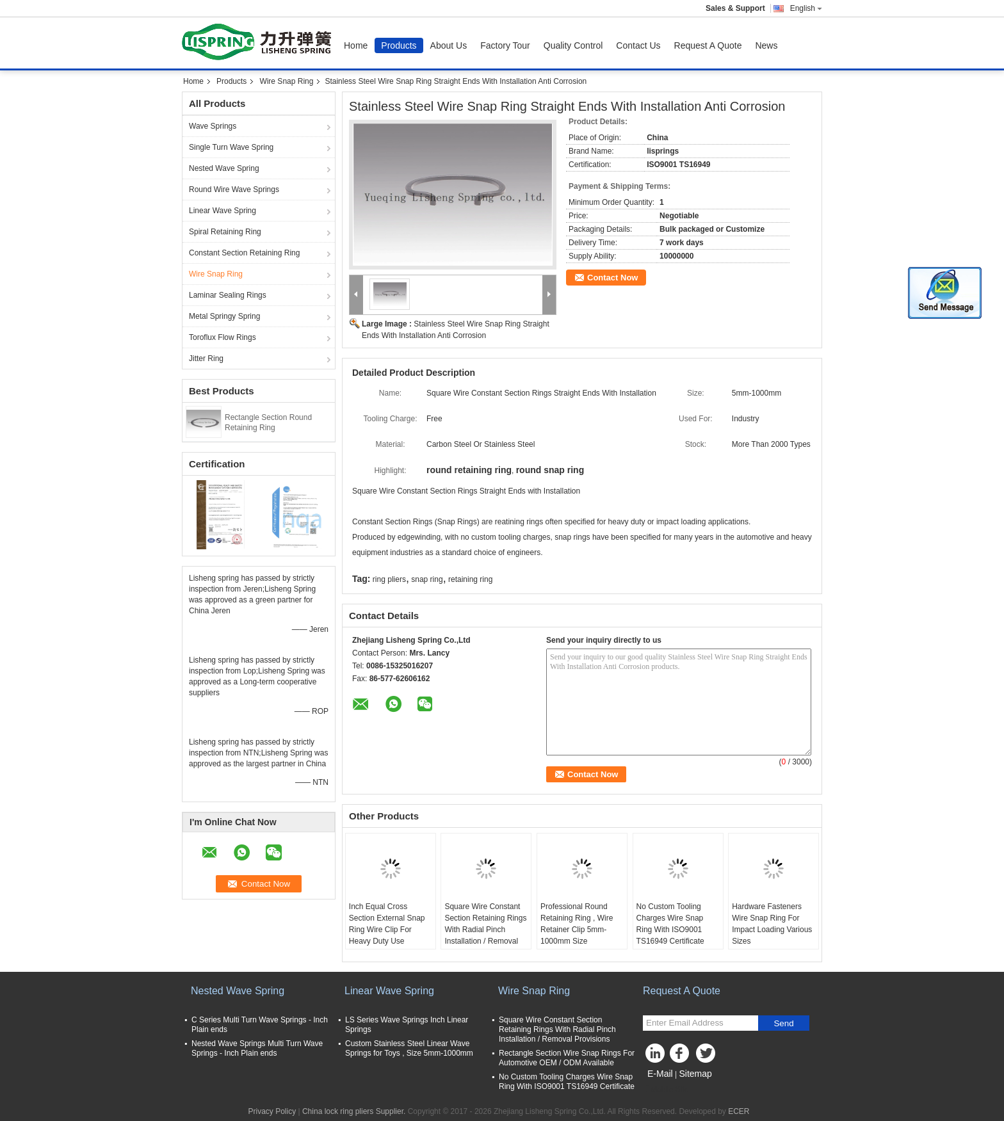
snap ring (426, 579)
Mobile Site (665, 1089)
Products (398, 45)
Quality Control (573, 45)
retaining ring (470, 579)
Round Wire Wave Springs (234, 189)
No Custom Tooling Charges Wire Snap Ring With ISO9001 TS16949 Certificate (670, 924)
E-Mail (660, 1074)
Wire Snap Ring (286, 81)
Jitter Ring (206, 358)
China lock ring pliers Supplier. (355, 1111)
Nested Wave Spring (224, 168)
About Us (448, 45)
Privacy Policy (272, 1111)
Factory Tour (505, 45)
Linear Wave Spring (222, 210)
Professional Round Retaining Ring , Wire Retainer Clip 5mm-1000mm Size (576, 924)
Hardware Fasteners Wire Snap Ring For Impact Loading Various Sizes (772, 924)
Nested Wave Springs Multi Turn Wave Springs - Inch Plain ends (257, 1048)
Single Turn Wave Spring (231, 147)
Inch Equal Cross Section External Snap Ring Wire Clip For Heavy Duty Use (387, 924)
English (806, 8)
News (766, 45)
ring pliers (389, 579)
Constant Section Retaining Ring (244, 252)
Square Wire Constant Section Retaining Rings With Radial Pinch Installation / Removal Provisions (485, 929)
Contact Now (612, 277)
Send (783, 1023)
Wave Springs (212, 126)
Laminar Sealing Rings (227, 295)
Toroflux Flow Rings (222, 337)
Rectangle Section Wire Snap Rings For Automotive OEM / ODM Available (567, 1058)
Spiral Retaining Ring (225, 231)
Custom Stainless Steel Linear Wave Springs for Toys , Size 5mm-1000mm (409, 1048)
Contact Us (638, 45)
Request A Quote (708, 45)
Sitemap (695, 1074)
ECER (738, 1111)
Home (356, 45)
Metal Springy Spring (224, 316)
